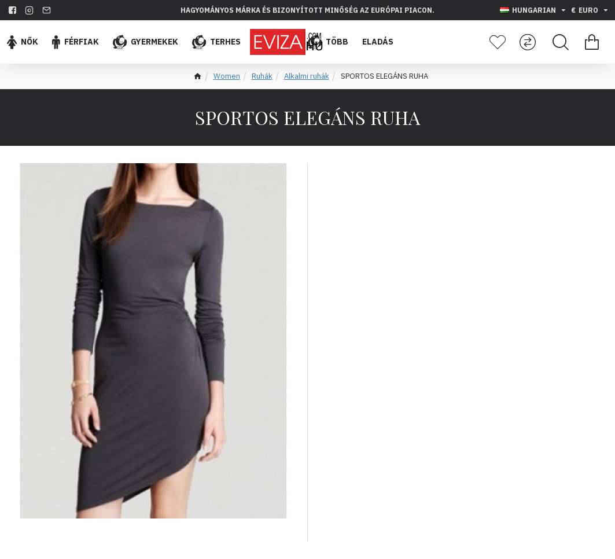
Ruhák (262, 76)
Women (226, 76)
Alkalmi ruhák (306, 76)
